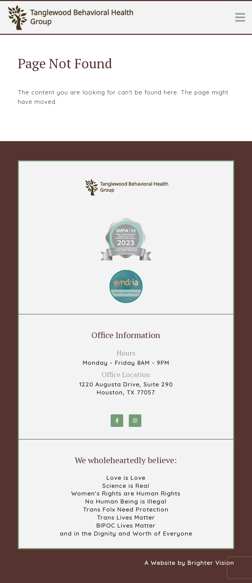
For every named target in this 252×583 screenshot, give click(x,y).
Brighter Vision (210, 562)
